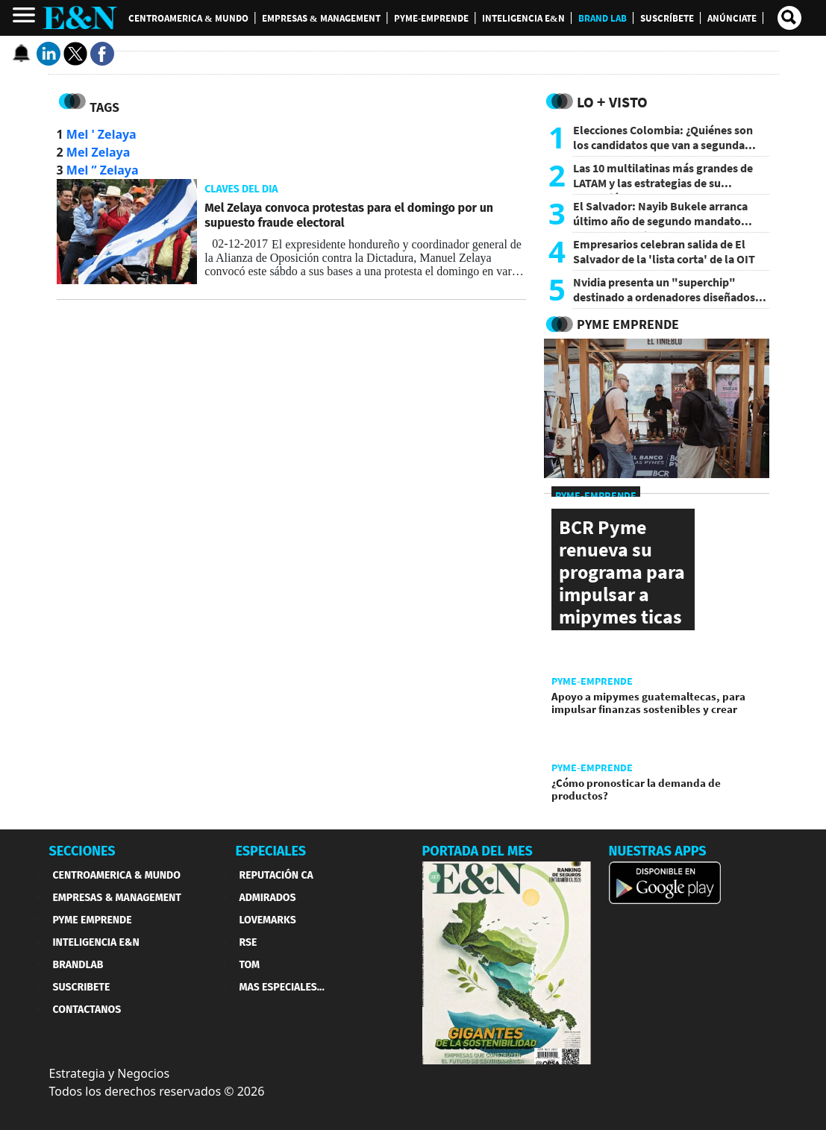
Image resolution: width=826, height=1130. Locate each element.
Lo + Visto (612, 101)
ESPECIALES (271, 851)
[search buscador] (789, 18)
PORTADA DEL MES (477, 851)
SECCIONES (82, 851)
